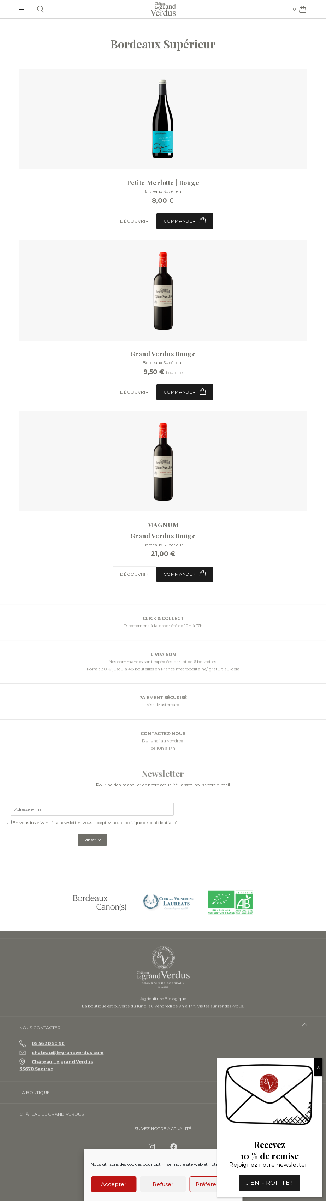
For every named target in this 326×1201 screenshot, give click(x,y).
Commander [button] (185, 220)
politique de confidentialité (150, 822)
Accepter (113, 1184)
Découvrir (134, 221)
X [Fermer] (318, 1067)
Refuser (163, 1184)
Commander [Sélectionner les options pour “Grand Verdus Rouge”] (185, 391)
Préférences (212, 1184)
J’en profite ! (269, 1182)
